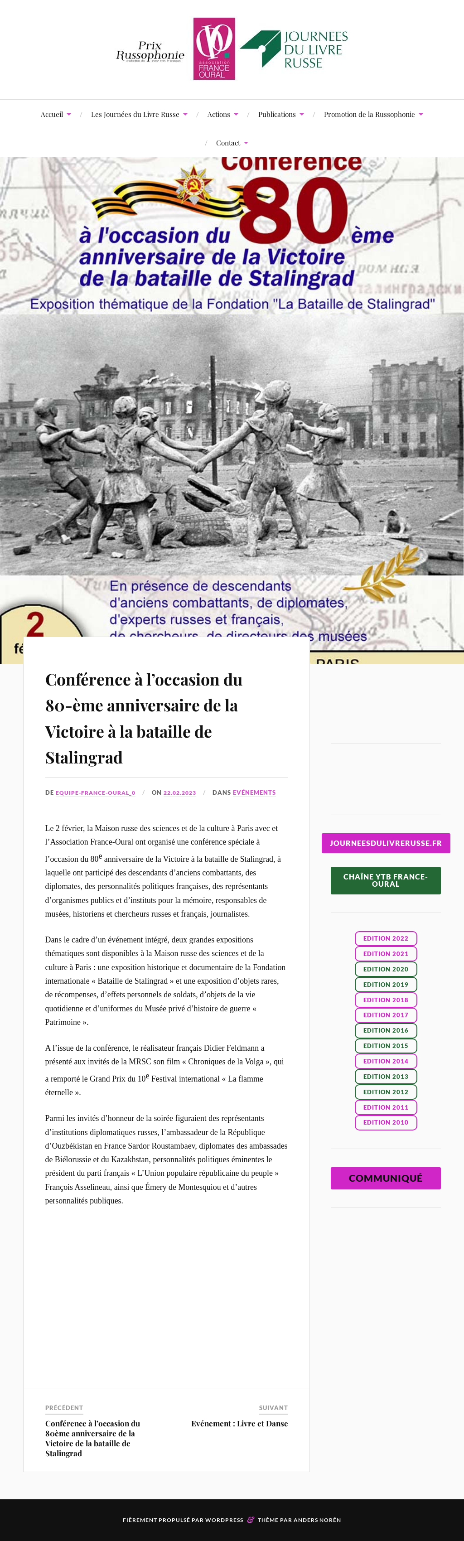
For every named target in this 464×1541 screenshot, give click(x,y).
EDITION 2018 (386, 1000)
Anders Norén (317, 1520)
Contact (228, 142)
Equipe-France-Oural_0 (98, 792)
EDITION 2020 (386, 969)
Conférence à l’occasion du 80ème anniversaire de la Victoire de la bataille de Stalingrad (92, 1438)
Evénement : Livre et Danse (239, 1423)
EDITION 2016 (386, 1030)
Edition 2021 (386, 953)
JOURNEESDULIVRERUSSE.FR (386, 843)
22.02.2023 (186, 792)
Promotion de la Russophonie (369, 114)
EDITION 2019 (386, 984)
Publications (277, 114)
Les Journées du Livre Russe (135, 114)
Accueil (52, 114)
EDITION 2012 (386, 1092)
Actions (219, 114)
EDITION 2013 (386, 1076)
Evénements (262, 792)
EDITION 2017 (386, 1015)
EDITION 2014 (386, 1061)
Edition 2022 (386, 938)
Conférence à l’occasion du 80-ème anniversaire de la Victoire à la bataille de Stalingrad (159, 716)
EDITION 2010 (386, 1122)
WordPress (224, 1520)
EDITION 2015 (386, 1045)
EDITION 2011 (386, 1107)
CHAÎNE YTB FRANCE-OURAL (385, 880)
